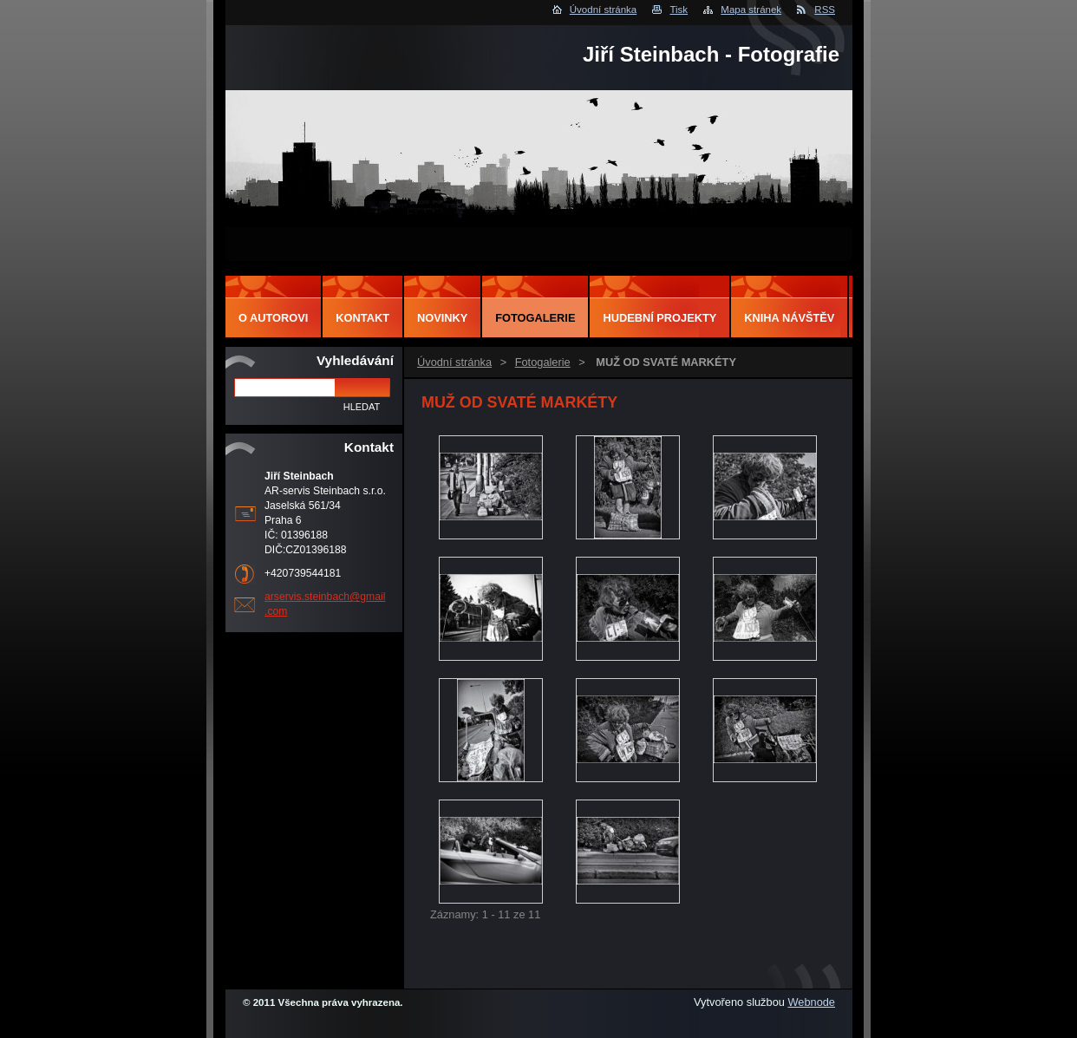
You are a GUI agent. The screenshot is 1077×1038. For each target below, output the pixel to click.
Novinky (442, 317)
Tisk (678, 9)
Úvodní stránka (603, 9)
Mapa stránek (751, 9)
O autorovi (273, 317)
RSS (824, 9)
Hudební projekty (659, 317)
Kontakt (362, 317)
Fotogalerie (543, 362)
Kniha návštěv (789, 317)
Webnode (811, 1002)
